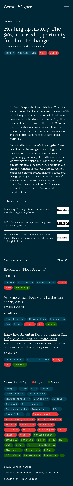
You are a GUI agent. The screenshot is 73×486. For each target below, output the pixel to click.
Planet (11, 424)
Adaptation (25, 283)
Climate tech (37, 319)
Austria (59, 399)
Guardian (33, 450)
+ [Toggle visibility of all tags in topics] (28, 414)
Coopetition (14, 414)
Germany (11, 404)
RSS (56, 473)
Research (27, 424)
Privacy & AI (43, 473)
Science (27, 440)
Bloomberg (22, 288)
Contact (9, 473)
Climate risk (27, 53)
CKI (40, 324)
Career (10, 53)
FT (52, 440)
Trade (46, 389)
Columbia (20, 365)
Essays (29, 324)
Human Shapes (28, 479)
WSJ (9, 445)
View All (63, 260)
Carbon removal (16, 409)
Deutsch (41, 399)
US (23, 389)
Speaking (46, 429)
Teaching (46, 424)
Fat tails (36, 394)
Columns (12, 429)
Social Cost (15, 394)
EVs (8, 324)
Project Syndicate (41, 445)
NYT (63, 440)
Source (55, 382)
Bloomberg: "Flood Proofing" (25, 269)
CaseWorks (32, 455)
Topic (25, 382)
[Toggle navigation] (66, 7)
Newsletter (24, 473)
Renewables (57, 319)
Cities (10, 283)
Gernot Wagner (18, 6)
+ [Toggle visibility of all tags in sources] (62, 455)
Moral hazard (46, 283)
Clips (53, 53)
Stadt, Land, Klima (20, 419)
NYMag (48, 450)
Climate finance (38, 360)
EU (34, 389)
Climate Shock (49, 419)
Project (40, 382)
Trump (17, 324)
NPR (41, 440)
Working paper (44, 435)
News (43, 53)
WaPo (20, 445)
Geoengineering (45, 414)
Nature (51, 324)
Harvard (50, 455)
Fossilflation (15, 319)
